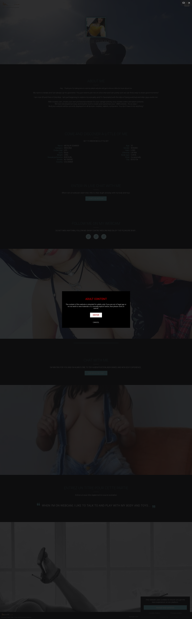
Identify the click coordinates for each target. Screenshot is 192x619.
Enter (96, 315)
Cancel (96, 322)
